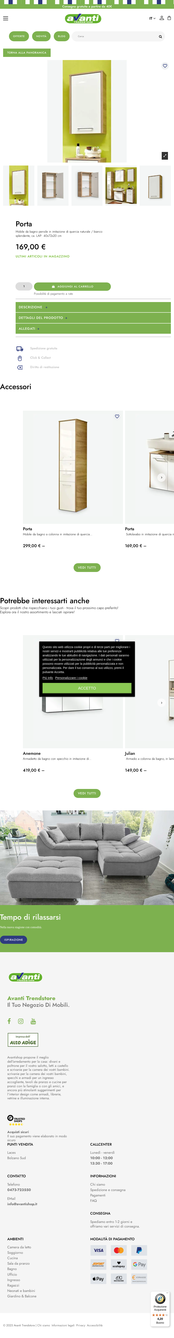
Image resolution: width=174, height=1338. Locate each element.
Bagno (12, 1268)
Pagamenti (97, 1195)
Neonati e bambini (21, 1290)
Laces (11, 1152)
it (152, 18)
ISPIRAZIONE (13, 940)
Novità (41, 36)
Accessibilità (95, 1325)
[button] (161, 477)
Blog (61, 36)
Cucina (12, 1257)
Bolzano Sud (16, 1157)
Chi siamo (97, 1184)
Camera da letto (19, 1247)
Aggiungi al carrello (72, 286)
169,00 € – (135, 546)
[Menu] (167, 1293)
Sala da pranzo (18, 1263)
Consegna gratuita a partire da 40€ (87, 6)
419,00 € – (34, 770)
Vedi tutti (87, 567)
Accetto (87, 688)
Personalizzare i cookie (71, 677)
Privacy (80, 1325)
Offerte (19, 36)
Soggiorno (15, 1252)
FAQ (93, 1200)
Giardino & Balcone (21, 1296)
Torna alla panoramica (26, 53)
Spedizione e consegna (107, 1189)
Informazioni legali (63, 1325)
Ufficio (12, 1274)
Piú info (48, 677)
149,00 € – (136, 770)
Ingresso (13, 1279)
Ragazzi (13, 1285)
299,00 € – (34, 546)
